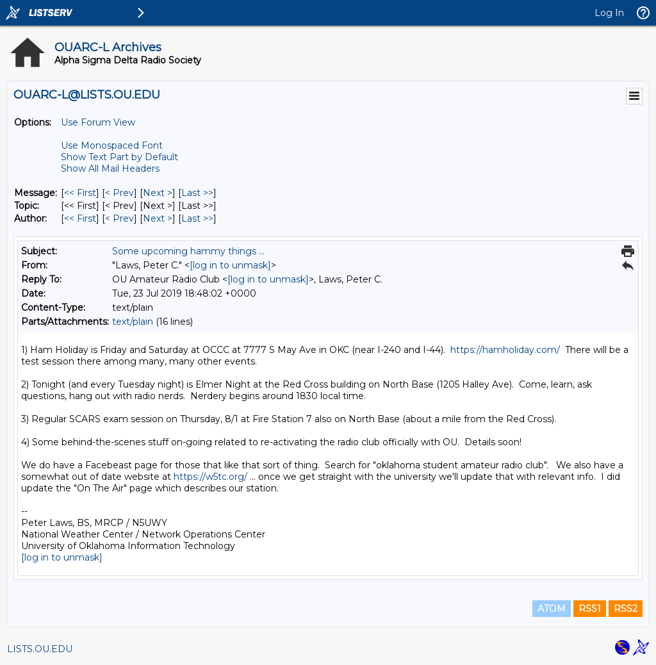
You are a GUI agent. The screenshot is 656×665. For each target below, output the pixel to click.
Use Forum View (98, 122)
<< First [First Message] (80, 193)
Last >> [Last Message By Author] (197, 218)
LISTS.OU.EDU (39, 649)
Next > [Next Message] (157, 193)
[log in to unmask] (230, 265)
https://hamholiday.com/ (505, 350)
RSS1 (589, 608)
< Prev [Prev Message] (119, 193)
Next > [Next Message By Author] (157, 218)
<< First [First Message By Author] (80, 218)
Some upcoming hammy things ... (188, 251)
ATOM (551, 608)
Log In (609, 13)
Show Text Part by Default (119, 157)
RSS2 (625, 608)
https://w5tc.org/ (210, 476)
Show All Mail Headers (110, 168)
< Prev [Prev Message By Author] (119, 218)
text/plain (132, 321)
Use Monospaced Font (112, 145)
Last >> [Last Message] (197, 193)
